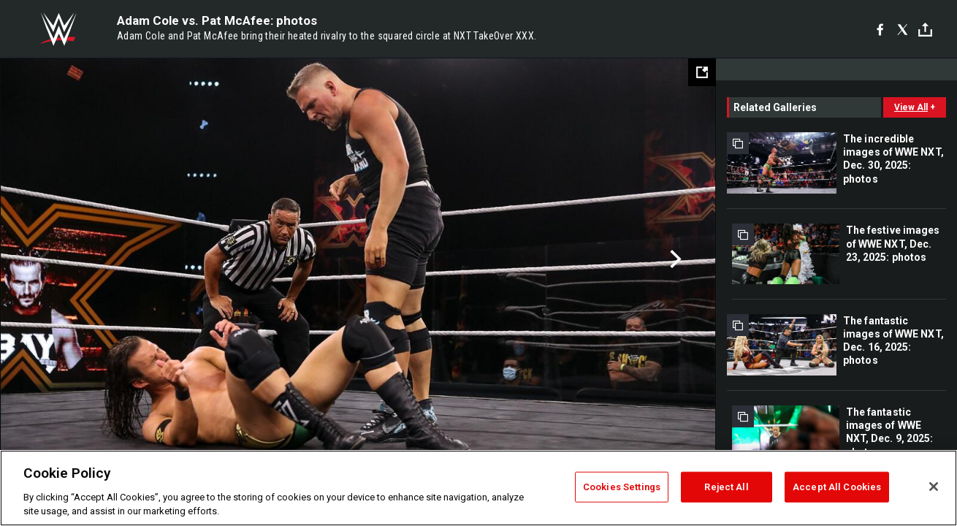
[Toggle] (925, 30)
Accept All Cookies (837, 486)
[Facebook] (880, 29)
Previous (42, 259)
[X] (902, 29)
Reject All (726, 486)
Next (674, 259)
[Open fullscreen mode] (702, 72)
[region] (478, 488)
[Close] (934, 486)
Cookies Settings (621, 486)
